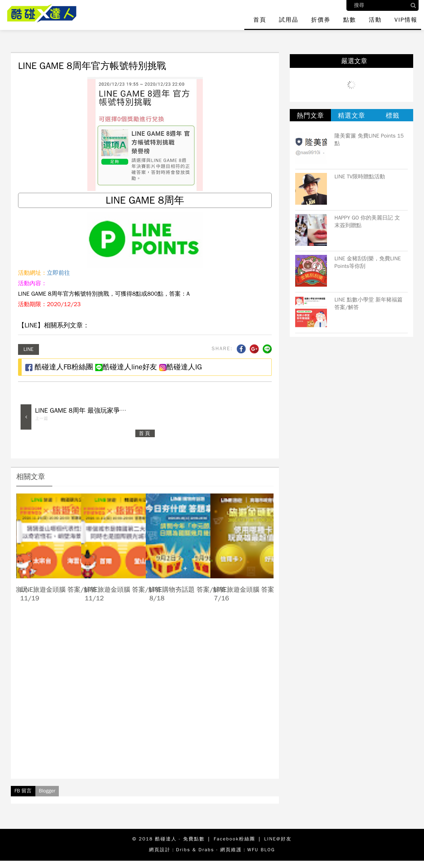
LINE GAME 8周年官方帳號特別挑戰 (92, 66)
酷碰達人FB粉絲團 (59, 366)
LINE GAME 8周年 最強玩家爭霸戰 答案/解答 (99, 410)
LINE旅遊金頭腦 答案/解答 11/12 (123, 594)
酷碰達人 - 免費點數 (180, 839)
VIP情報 (406, 19)
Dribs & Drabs (195, 850)
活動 (375, 19)
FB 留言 (23, 791)
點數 (349, 19)
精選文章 (351, 115)
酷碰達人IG (180, 366)
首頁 (259, 19)
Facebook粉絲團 (234, 839)
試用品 (288, 19)
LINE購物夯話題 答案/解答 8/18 (187, 594)
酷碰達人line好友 (126, 366)
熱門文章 (310, 115)
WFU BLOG (261, 850)
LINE (28, 349)
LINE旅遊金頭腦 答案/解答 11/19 (58, 594)
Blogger (47, 791)
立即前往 (58, 273)
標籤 (392, 115)
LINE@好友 (278, 839)
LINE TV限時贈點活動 (360, 176)
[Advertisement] (144, 697)
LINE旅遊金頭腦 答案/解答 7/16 (252, 594)
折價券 (321, 19)
